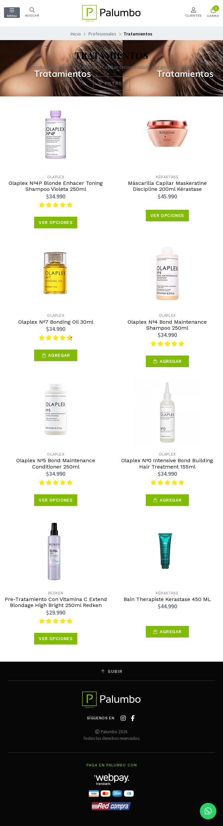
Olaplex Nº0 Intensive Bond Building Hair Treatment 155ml (167, 463)
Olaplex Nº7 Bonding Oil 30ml (55, 322)
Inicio (76, 34)
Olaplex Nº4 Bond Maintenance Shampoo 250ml (167, 325)
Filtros (111, 83)
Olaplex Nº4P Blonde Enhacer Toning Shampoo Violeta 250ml (56, 186)
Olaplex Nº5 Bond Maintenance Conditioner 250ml (55, 463)
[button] (55, 355)
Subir (112, 671)
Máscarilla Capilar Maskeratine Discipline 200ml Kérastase (167, 186)
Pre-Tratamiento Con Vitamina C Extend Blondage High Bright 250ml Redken (56, 602)
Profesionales (102, 34)
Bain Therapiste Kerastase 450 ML (167, 599)
